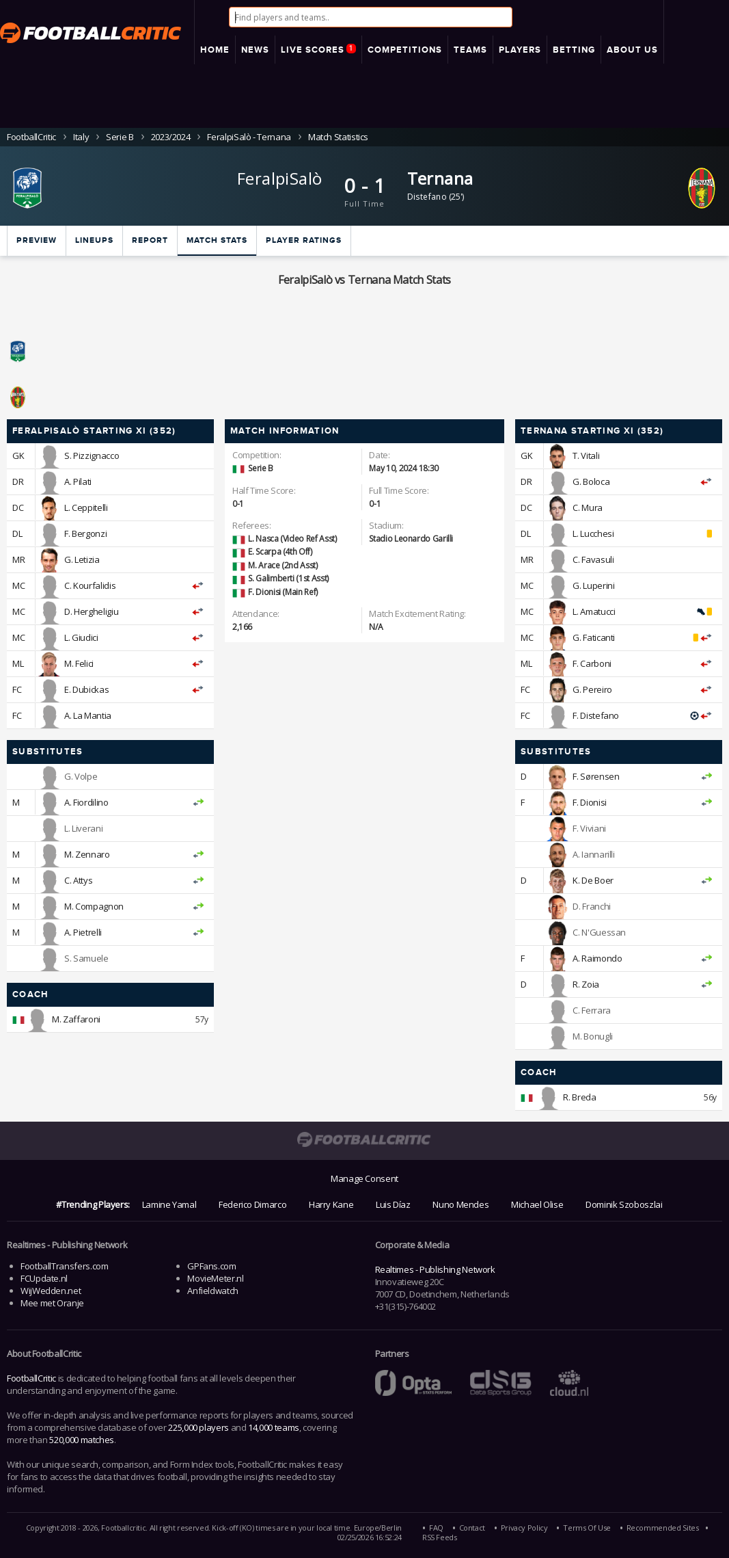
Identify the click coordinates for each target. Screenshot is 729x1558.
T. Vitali (586, 455)
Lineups (94, 240)
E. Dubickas (86, 689)
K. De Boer (593, 880)
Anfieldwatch (212, 1290)
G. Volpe (80, 776)
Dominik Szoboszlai (624, 1204)
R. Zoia (586, 984)
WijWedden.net (50, 1290)
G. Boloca (591, 481)
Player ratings (304, 240)
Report (150, 240)
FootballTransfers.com (64, 1266)
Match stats (217, 240)
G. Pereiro (592, 689)
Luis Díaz (393, 1204)
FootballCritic (31, 1378)
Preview (36, 240)
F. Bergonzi (85, 533)
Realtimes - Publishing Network (435, 1269)
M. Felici (79, 663)
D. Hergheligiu (91, 611)
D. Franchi (591, 906)
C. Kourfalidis (89, 585)
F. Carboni (592, 663)
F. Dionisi (589, 802)
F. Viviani (589, 828)
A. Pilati (78, 481)
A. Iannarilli (593, 854)
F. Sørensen (596, 776)
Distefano (427, 196)
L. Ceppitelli (85, 507)
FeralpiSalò (279, 178)
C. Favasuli (593, 559)
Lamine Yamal (169, 1204)
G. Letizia (81, 559)
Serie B (119, 137)
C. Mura (587, 507)
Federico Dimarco (252, 1204)
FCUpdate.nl (44, 1278)
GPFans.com (211, 1266)
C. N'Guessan (599, 932)
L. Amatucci (594, 611)
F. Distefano (596, 715)
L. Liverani (83, 828)
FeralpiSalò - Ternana (248, 137)
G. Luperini (593, 585)
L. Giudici (81, 637)
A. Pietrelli (83, 932)
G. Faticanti (594, 637)
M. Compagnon (94, 906)
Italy (81, 137)
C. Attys (78, 880)
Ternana (440, 178)
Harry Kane (331, 1204)
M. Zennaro (86, 854)
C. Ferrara (591, 1010)
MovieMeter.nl (215, 1278)
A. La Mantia (87, 715)
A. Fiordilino (86, 802)
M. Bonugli (592, 1036)
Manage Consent (364, 1178)
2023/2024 (171, 137)
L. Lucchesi (593, 533)
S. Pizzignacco (91, 455)
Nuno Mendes (460, 1204)
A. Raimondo (597, 958)
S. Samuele (86, 958)
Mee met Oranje (52, 1303)
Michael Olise (537, 1204)
